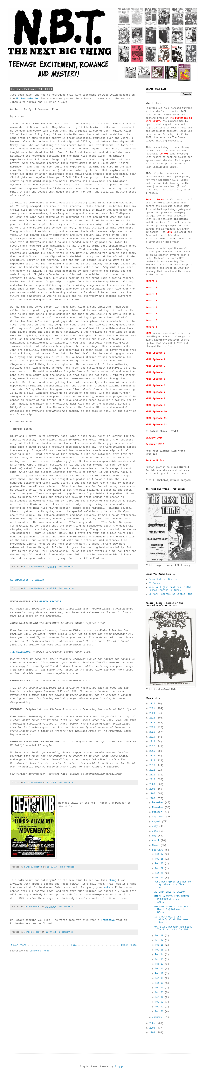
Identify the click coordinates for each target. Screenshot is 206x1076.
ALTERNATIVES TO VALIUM (169, 892)
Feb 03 (160, 1002)
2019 (152, 737)
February (158, 850)
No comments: (67, 566)
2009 (152, 784)
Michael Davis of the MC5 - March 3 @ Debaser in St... (172, 909)
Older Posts (129, 945)
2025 (152, 708)
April (156, 840)
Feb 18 (160, 935)
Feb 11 (160, 968)
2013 (152, 765)
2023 (152, 718)
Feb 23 (160, 863)
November (158, 807)
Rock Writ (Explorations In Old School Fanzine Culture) (170, 588)
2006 (152, 798)
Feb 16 (160, 945)
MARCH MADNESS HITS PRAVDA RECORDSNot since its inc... (171, 899)
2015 (152, 755)
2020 (152, 732)
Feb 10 (160, 973)
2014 (152, 760)
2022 (152, 722)
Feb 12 (160, 964)
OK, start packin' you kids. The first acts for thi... (173, 928)
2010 (152, 779)
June (155, 831)
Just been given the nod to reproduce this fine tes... (172, 885)
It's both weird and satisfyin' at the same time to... (171, 920)
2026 (152, 703)
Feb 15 (160, 950)
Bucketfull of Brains (163, 579)
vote (107, 887)
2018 (152, 741)
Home (74, 945)
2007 (152, 793)
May (155, 835)
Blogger (120, 1066)
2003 (152, 1032)
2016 (152, 751)
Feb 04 (160, 997)
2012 (152, 770)
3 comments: (66, 932)
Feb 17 (160, 940)
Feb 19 (160, 877)
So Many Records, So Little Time (170, 594)
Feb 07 (160, 987)
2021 (152, 727)
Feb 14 (160, 954)
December (158, 802)
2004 (152, 1028)
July (155, 826)
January (157, 1017)
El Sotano (155, 583)
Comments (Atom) (40, 951)
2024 (152, 713)
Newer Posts (18, 945)
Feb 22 (160, 868)
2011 (152, 774)
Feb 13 (160, 959)
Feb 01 (160, 1011)
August (157, 821)
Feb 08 (160, 983)
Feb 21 (160, 873)
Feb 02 (160, 1006)
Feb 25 (160, 859)
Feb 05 (160, 992)
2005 (152, 1023)
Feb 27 (160, 854)
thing (112, 880)
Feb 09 (160, 978)
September (159, 816)
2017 (152, 746)
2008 (152, 789)
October (157, 812)
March (156, 845)
